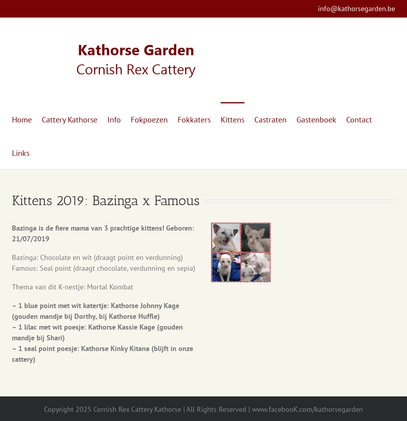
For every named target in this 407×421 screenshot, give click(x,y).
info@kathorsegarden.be (356, 8)
